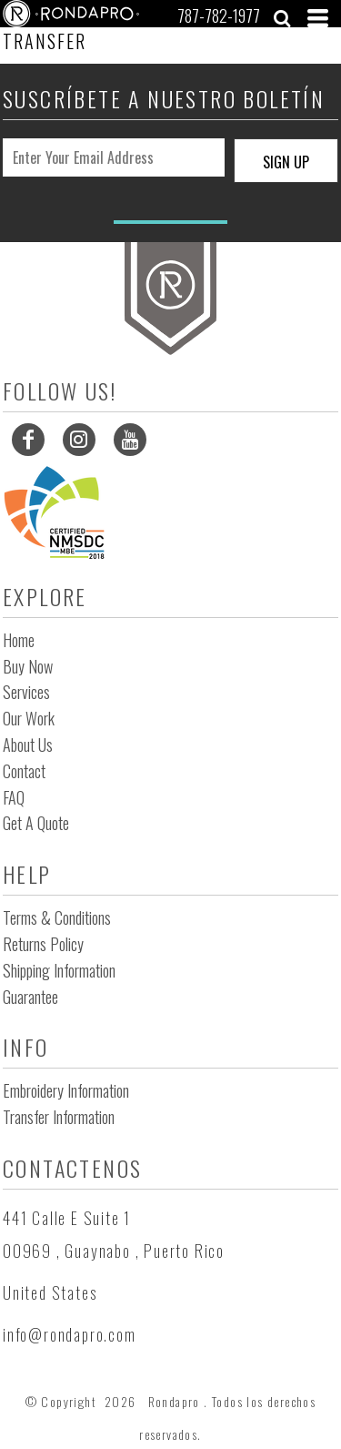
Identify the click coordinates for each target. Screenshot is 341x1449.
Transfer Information (59, 1117)
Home (19, 640)
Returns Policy (43, 944)
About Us (28, 744)
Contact (24, 771)
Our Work (29, 718)
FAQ (14, 797)
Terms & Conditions (57, 917)
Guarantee (30, 996)
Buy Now (28, 666)
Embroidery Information (66, 1090)
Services (26, 692)
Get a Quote (36, 823)
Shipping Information (59, 970)
